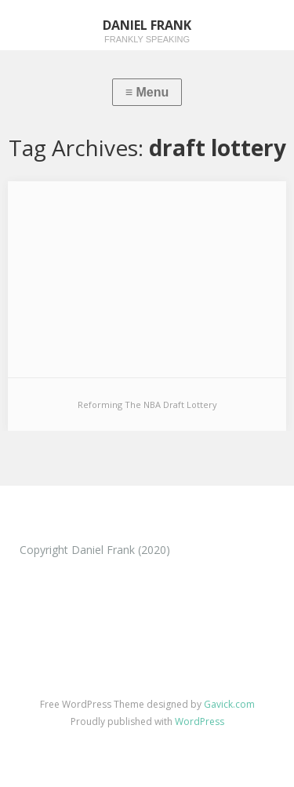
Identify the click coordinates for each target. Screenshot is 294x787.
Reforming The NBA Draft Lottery (147, 404)
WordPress (199, 721)
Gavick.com (229, 704)
